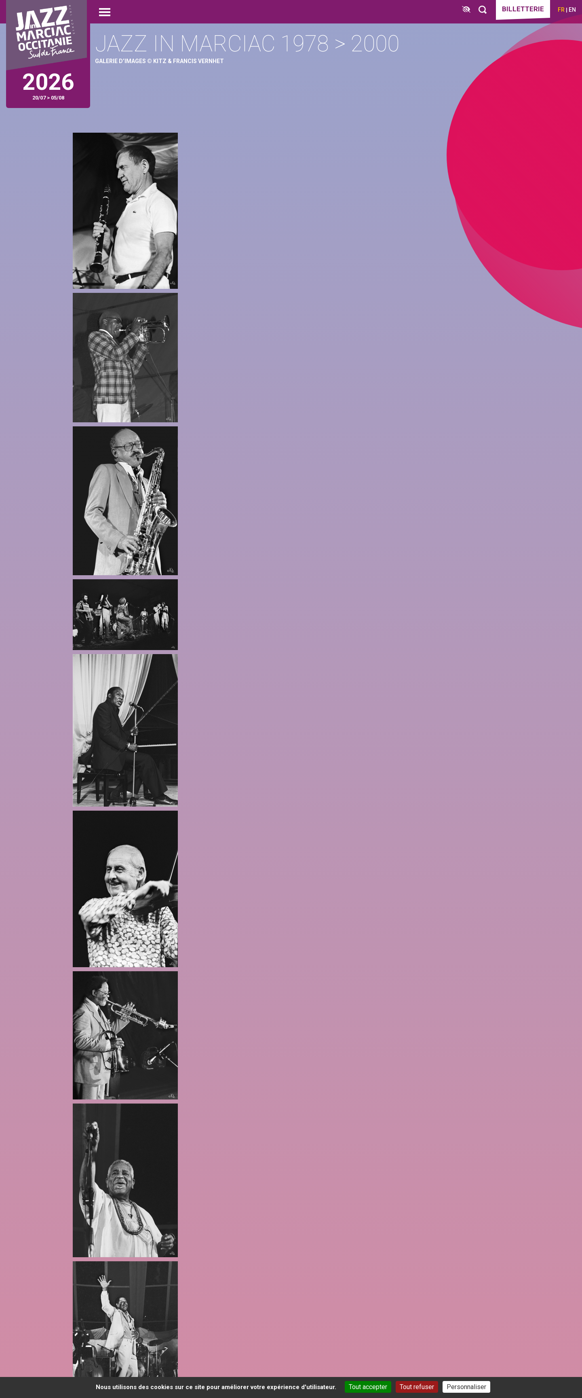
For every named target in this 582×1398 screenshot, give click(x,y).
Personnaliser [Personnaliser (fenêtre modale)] (466, 1387)
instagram (119, 1155)
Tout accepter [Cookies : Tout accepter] (368, 1387)
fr (561, 9)
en (572, 9)
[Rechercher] (482, 10)
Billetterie (523, 9)
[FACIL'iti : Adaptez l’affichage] (466, 10)
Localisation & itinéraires (139, 1343)
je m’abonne (451, 1150)
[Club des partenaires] (275, 1322)
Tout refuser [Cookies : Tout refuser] (417, 1387)
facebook (89, 1155)
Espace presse (406, 1327)
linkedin (149, 1155)
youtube (179, 1155)
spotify (208, 1155)
